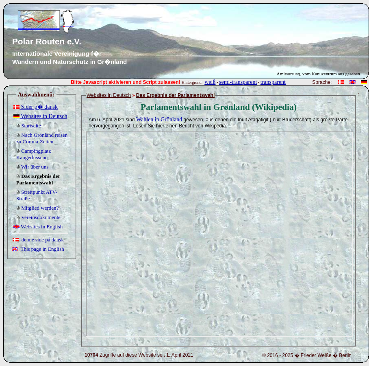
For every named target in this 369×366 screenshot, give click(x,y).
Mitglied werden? (37, 208)
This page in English (38, 249)
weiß (209, 82)
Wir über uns (32, 167)
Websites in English (38, 227)
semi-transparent (238, 82)
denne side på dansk (38, 240)
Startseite (28, 126)
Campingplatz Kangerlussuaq (33, 154)
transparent (273, 82)
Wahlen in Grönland (159, 119)
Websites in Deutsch (40, 116)
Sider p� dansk (35, 107)
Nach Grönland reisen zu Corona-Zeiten (41, 138)
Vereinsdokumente (38, 217)
